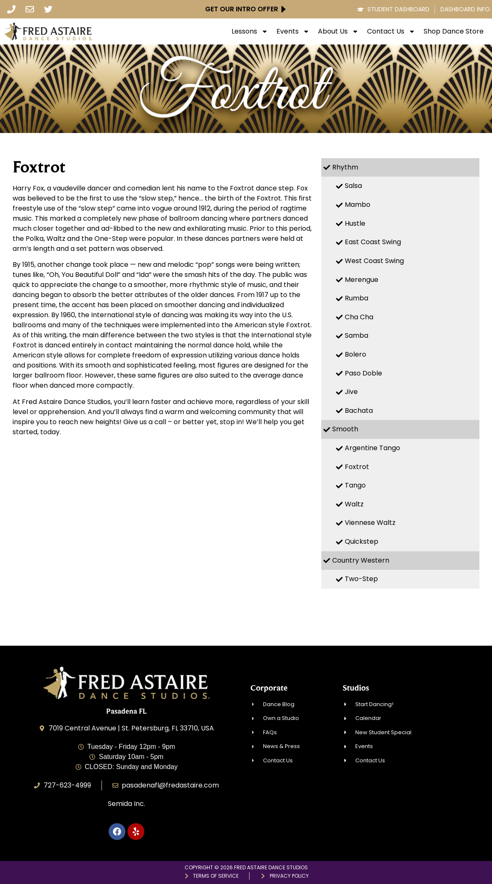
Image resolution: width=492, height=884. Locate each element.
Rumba (356, 298)
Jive (351, 391)
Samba (356, 335)
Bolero (355, 354)
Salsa (353, 185)
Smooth (345, 429)
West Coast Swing (374, 261)
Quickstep (361, 541)
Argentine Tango (372, 448)
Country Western (360, 560)
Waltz (354, 504)
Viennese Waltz (370, 522)
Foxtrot (357, 467)
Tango (355, 485)
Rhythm (345, 167)
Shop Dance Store (454, 31)
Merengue (361, 279)
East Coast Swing (373, 242)
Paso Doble (363, 373)
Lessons (250, 31)
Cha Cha (359, 317)
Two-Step (361, 579)
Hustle (355, 223)
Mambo (357, 204)
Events (293, 31)
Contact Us (391, 31)
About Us (338, 31)
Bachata (359, 410)
